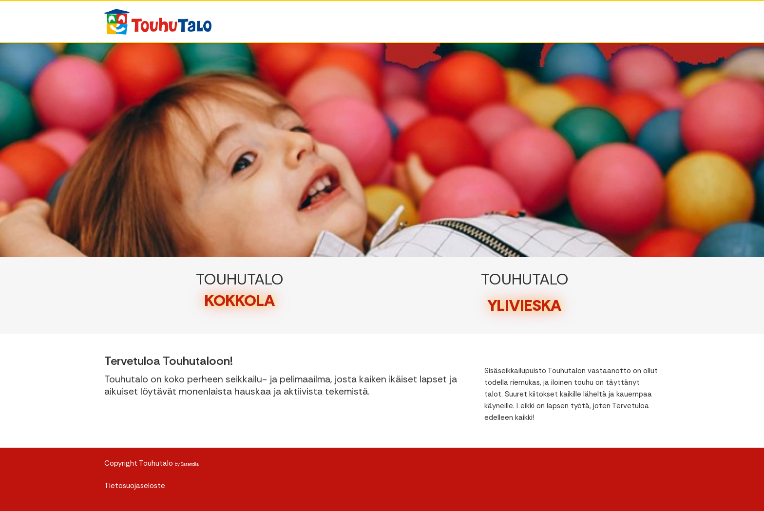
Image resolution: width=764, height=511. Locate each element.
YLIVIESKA (524, 305)
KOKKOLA (240, 300)
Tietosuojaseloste (134, 486)
